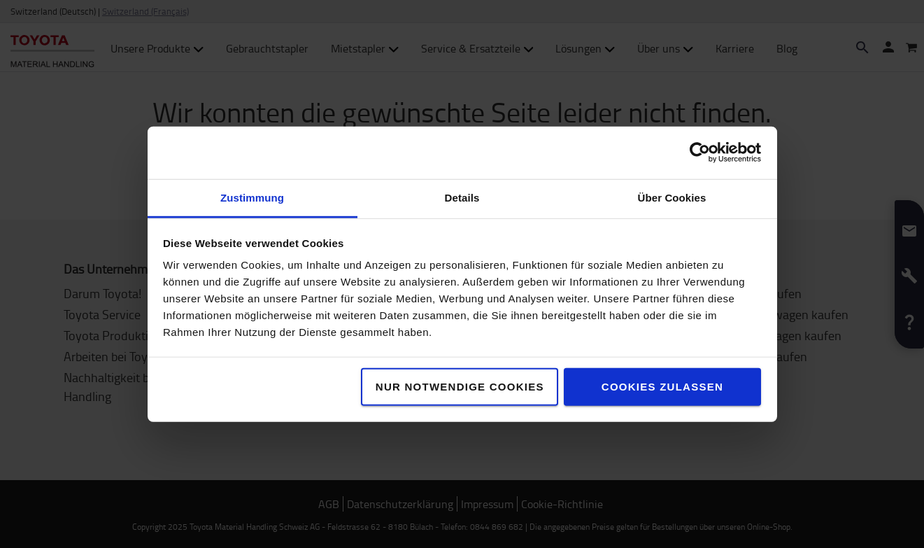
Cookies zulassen (662, 386)
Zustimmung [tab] (252, 197)
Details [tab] (462, 197)
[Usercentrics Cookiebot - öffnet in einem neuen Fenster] (700, 152)
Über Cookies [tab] (672, 197)
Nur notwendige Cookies (460, 386)
